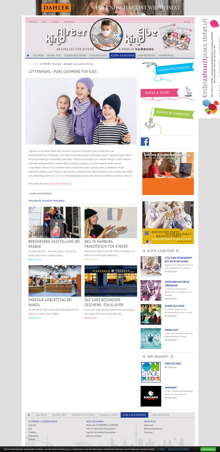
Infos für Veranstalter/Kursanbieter (101, 428)
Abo (44, 21)
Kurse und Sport (168, 95)
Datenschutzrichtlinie (178, 449)
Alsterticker (57, 63)
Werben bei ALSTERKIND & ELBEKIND (102, 425)
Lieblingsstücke (146, 55)
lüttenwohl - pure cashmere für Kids (78, 63)
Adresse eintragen (94, 435)
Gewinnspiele (166, 55)
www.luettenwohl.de (60, 183)
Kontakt (187, 21)
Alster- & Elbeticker (122, 55)
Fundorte (55, 21)
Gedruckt (33, 21)
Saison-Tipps (54, 55)
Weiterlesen (35, 259)
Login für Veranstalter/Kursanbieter (101, 432)
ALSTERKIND (45, 63)
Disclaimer (148, 432)
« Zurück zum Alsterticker (40, 193)
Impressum (148, 425)
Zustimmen (208, 449)
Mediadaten (70, 21)
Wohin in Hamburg (168, 120)
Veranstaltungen (168, 73)
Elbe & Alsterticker (134, 414)
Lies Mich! (38, 55)
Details (161, 449)
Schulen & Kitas (98, 55)
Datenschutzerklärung (153, 428)
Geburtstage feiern (75, 55)
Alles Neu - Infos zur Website (82, 31)
